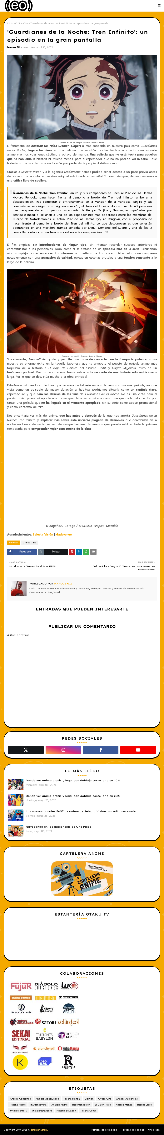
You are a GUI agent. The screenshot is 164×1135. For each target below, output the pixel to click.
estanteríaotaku (39, 1130)
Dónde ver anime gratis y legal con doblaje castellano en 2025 (73, 795)
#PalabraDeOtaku (42, 1110)
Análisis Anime (59, 1104)
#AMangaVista (38, 1104)
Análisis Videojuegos (47, 1099)
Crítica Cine (21, 23)
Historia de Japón (66, 1110)
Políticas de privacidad (104, 1130)
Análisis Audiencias (127, 1099)
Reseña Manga (72, 1099)
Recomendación (81, 1104)
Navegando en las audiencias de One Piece (58, 826)
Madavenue (64, 534)
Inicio (10, 23)
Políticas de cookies (133, 1130)
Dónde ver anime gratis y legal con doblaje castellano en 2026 (73, 780)
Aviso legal (154, 1130)
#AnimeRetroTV (18, 1110)
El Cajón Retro (103, 1104)
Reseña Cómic (89, 1110)
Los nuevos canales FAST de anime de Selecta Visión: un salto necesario (81, 811)
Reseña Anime (18, 1104)
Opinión (89, 1099)
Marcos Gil (13, 47)
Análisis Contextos (20, 1099)
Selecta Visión (43, 534)
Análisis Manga (124, 1104)
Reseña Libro (144, 1104)
